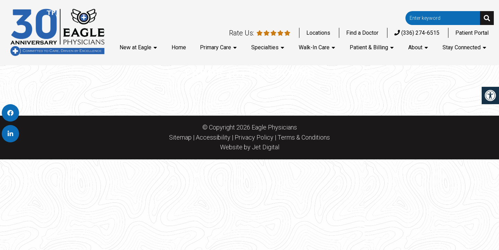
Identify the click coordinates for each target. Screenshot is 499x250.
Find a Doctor (362, 33)
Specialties (265, 47)
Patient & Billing (369, 47)
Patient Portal (472, 33)
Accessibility (213, 137)
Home (179, 47)
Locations (318, 33)
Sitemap (180, 137)
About (415, 47)
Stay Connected (462, 47)
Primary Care (215, 47)
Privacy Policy (254, 137)
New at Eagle (135, 47)
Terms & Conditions (304, 137)
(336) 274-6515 (416, 33)
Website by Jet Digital (249, 147)
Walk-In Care (314, 47)
